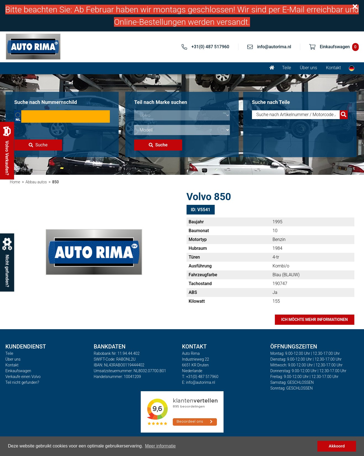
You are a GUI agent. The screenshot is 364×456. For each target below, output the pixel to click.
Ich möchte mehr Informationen (314, 319)
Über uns (308, 67)
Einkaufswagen (18, 371)
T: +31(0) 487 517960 (200, 376)
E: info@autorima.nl (198, 382)
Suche (38, 144)
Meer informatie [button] (160, 446)
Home (15, 182)
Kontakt (333, 67)
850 (55, 182)
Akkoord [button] (337, 446)
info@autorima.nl (274, 46)
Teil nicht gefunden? (22, 382)
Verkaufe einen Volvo (23, 376)
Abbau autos (36, 182)
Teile (286, 67)
